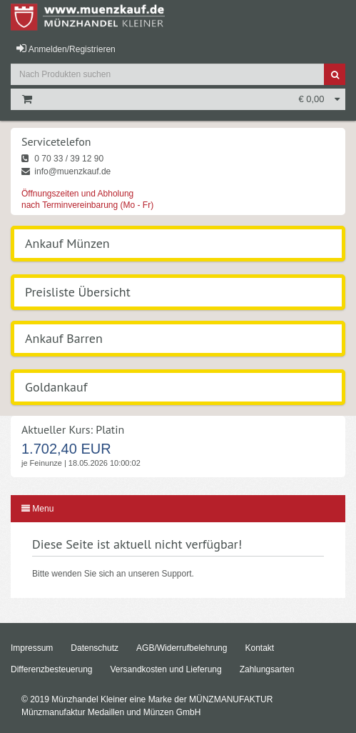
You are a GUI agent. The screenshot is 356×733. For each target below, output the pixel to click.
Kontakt (259, 648)
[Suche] (334, 74)
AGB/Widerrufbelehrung (181, 648)
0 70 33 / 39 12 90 (62, 159)
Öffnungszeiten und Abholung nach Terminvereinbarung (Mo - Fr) (87, 199)
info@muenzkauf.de (66, 171)
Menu (37, 509)
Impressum (32, 648)
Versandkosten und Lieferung (166, 669)
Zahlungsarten (267, 669)
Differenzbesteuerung (52, 669)
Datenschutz (94, 648)
